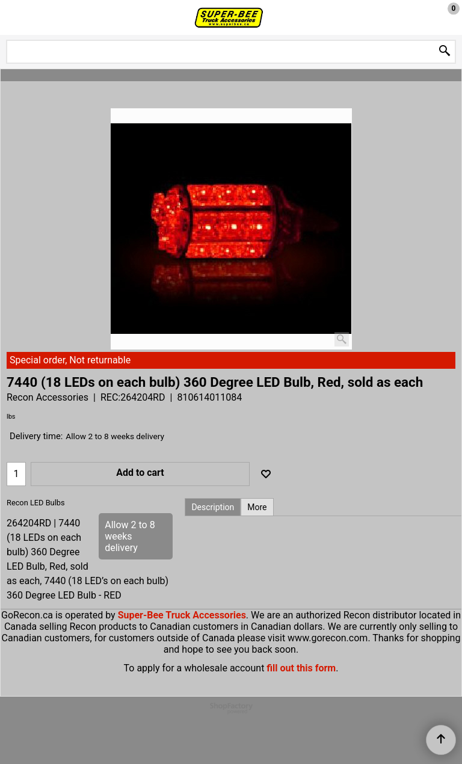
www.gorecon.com (328, 638)
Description (212, 507)
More (256, 507)
